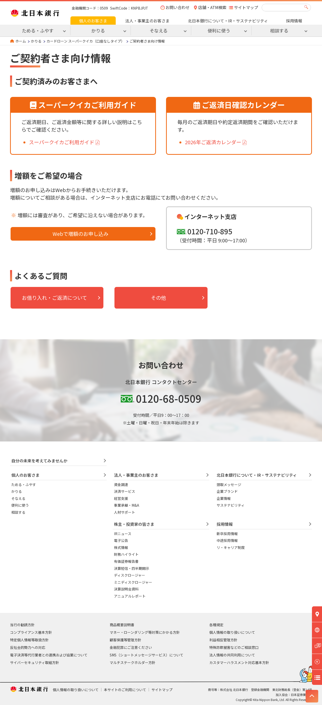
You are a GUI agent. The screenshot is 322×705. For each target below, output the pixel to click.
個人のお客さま (93, 21)
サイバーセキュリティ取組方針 (34, 662)
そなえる (18, 498)
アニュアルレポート (130, 596)
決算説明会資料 (126, 588)
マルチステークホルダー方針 (132, 662)
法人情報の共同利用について (232, 654)
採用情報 (294, 21)
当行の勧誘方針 (22, 624)
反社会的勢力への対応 (27, 647)
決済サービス (124, 491)
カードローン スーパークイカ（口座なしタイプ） (86, 41)
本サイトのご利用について (125, 689)
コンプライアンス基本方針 (31, 632)
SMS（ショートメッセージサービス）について (146, 654)
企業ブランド (227, 491)
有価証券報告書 (126, 561)
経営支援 (121, 498)
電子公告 (121, 540)
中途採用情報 (227, 540)
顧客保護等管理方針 (125, 639)
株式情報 (121, 547)
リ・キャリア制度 (231, 547)
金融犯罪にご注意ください (131, 647)
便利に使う (20, 505)
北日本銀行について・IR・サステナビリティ (228, 21)
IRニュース (122, 533)
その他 (158, 297)
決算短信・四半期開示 (131, 568)
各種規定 (216, 624)
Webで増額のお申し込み (80, 233)
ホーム (20, 41)
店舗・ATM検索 (212, 7)
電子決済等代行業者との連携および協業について (49, 654)
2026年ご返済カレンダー (213, 142)
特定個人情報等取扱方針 (29, 639)
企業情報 (224, 498)
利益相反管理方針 (223, 639)
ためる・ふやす (23, 484)
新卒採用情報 (227, 533)
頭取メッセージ (229, 484)
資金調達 (121, 484)
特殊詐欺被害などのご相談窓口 (234, 647)
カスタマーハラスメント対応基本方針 (239, 662)
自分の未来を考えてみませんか (39, 461)
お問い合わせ (178, 7)
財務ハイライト (126, 554)
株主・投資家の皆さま (134, 524)
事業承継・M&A (126, 505)
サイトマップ (246, 7)
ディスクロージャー (129, 575)
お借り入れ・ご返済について (54, 297)
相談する (18, 512)
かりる (36, 41)
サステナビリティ (231, 505)
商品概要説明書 (122, 624)
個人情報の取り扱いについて (232, 632)
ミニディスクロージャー (133, 582)
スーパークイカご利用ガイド (61, 142)
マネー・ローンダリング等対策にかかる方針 (145, 632)
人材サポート (124, 512)
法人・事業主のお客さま (147, 21)
